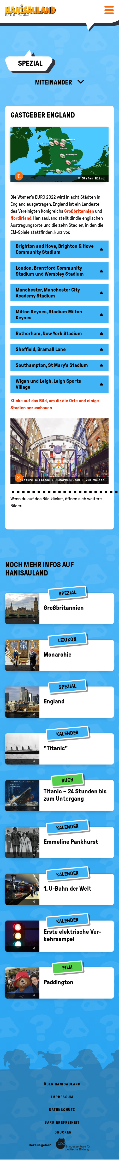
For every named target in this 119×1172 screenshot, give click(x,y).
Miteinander (54, 82)
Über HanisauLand (62, 1084)
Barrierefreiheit (62, 1122)
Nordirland (20, 218)
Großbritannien (79, 211)
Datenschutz (62, 1110)
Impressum (62, 1097)
